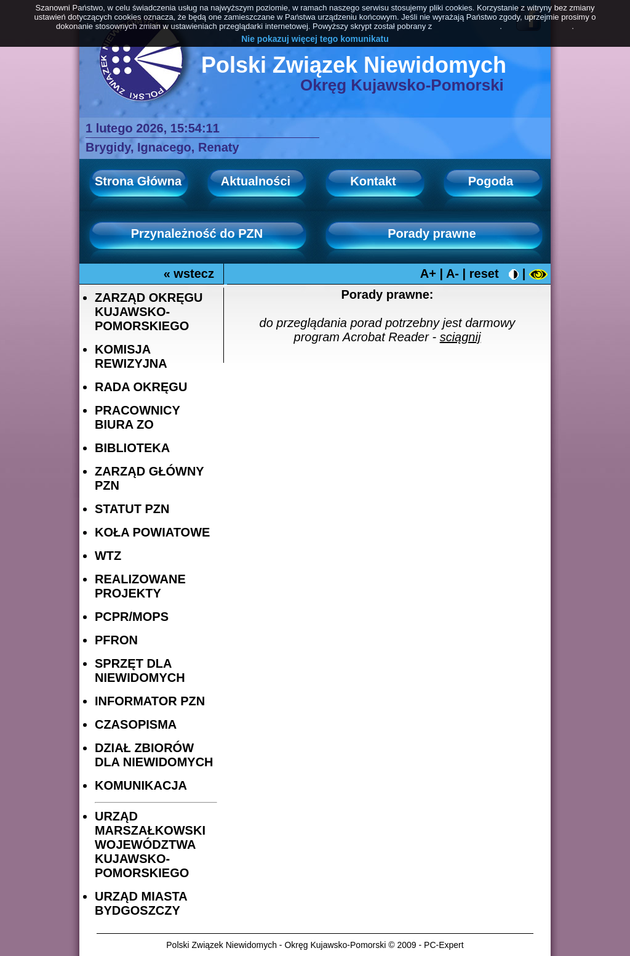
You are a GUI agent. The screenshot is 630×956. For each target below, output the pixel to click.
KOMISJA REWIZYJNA (131, 356)
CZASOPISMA (136, 724)
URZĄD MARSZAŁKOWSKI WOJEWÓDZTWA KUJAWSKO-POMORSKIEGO (150, 844)
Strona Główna (138, 181)
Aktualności (255, 181)
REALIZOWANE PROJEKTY (140, 586)
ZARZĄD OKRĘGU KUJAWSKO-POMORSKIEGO (149, 312)
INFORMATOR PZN (150, 701)
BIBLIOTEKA (132, 448)
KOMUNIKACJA (141, 785)
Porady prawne (432, 233)
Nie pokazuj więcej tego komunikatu (315, 39)
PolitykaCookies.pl (467, 26)
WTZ (108, 555)
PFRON (116, 640)
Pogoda (490, 181)
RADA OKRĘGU (141, 387)
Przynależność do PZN (197, 233)
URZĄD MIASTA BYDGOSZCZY (141, 903)
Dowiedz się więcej (538, 26)
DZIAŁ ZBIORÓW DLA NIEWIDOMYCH (154, 755)
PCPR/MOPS (132, 616)
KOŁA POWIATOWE (152, 532)
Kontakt (373, 181)
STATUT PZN (132, 509)
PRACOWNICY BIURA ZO (137, 417)
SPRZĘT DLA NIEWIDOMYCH (140, 670)
